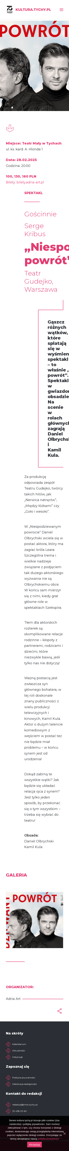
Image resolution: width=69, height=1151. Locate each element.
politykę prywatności (48, 1138)
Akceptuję (34, 1144)
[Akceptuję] (64, 1133)
